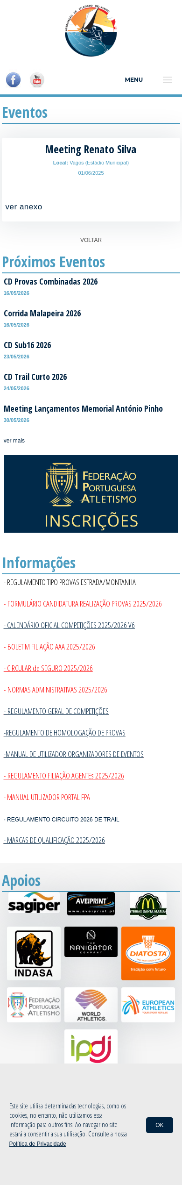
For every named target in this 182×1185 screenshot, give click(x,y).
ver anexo (24, 206)
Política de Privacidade (37, 1144)
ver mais (14, 440)
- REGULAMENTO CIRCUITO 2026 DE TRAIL (61, 819)
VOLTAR (91, 240)
